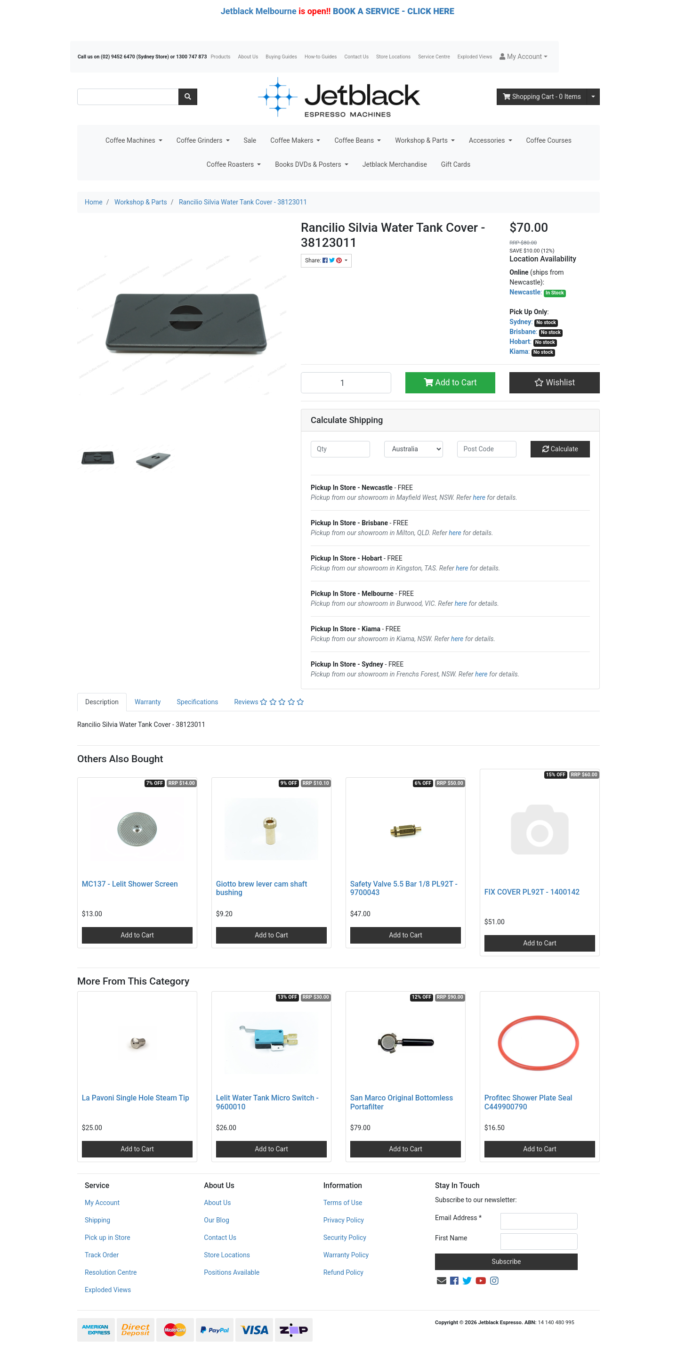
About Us (248, 57)
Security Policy (344, 1237)
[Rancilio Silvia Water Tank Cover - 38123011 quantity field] (346, 382)
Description (102, 702)
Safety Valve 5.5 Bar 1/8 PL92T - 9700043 (404, 888)
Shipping (97, 1220)
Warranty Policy (346, 1255)
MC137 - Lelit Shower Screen (130, 884)
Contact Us (357, 57)
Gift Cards (455, 164)
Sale (250, 140)
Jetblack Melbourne (259, 11)
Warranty (148, 702)
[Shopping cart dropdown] (593, 97)
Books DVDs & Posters (309, 164)
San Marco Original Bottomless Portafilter (401, 1102)
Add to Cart (450, 382)
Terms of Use (343, 1202)
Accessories (488, 140)
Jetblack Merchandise (395, 164)
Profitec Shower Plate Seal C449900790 (528, 1102)
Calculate (560, 449)
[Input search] (128, 97)
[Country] (413, 449)
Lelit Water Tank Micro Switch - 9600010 (267, 1102)
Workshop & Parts (422, 140)
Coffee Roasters (231, 164)
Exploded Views (475, 57)
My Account (102, 1202)
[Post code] (486, 449)
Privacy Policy (343, 1220)
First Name (451, 1238)
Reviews (269, 702)
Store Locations (393, 57)
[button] (523, 57)
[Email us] (441, 1281)
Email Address (458, 1218)
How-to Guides (321, 57)
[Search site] (187, 97)
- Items (542, 96)
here (479, 497)
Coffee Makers (292, 140)
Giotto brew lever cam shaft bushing (261, 888)
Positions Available (231, 1272)
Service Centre (434, 57)
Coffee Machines (131, 140)
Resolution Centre (111, 1272)
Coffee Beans (354, 140)
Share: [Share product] (324, 260)
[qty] (340, 449)
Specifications (197, 702)
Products (220, 57)
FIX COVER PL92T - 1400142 (532, 892)
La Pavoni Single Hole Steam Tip (135, 1097)
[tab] (102, 702)
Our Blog (216, 1220)
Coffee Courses (549, 140)
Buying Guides (281, 57)
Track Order (102, 1255)
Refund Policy (343, 1272)
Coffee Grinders (200, 140)
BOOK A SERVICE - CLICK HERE (393, 11)
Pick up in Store (107, 1237)
